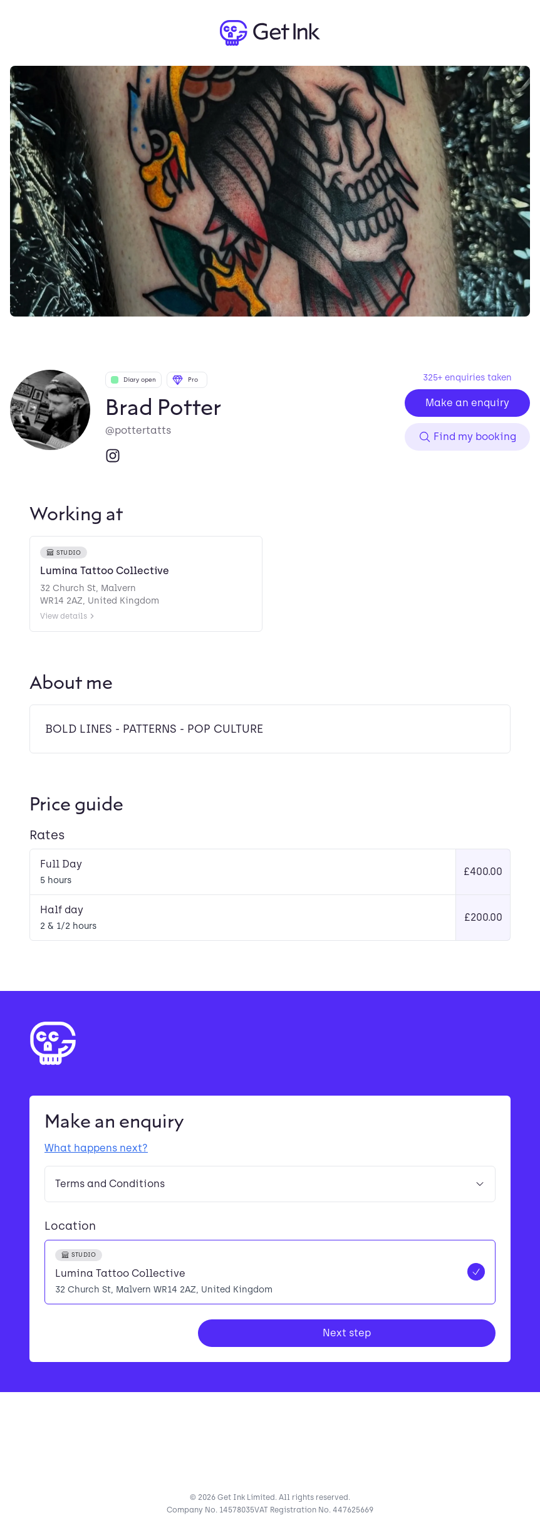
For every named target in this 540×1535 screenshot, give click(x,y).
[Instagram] (112, 455)
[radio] (270, 1272)
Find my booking (467, 437)
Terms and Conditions (270, 1184)
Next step (347, 1333)
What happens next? (96, 1148)
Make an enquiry (467, 403)
